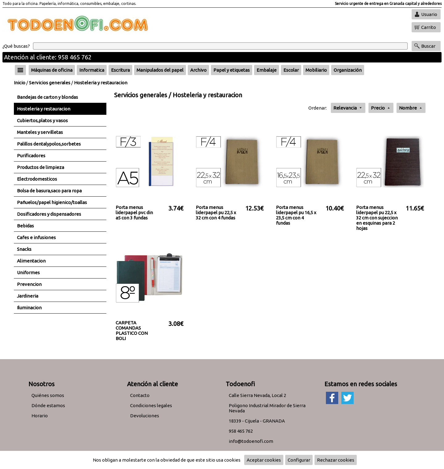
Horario (39, 415)
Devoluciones (144, 415)
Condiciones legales (151, 405)
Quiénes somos (47, 395)
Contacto (140, 395)
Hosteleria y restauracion (100, 82)
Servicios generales (49, 82)
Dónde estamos (48, 405)
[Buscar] (220, 46)
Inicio (19, 82)
